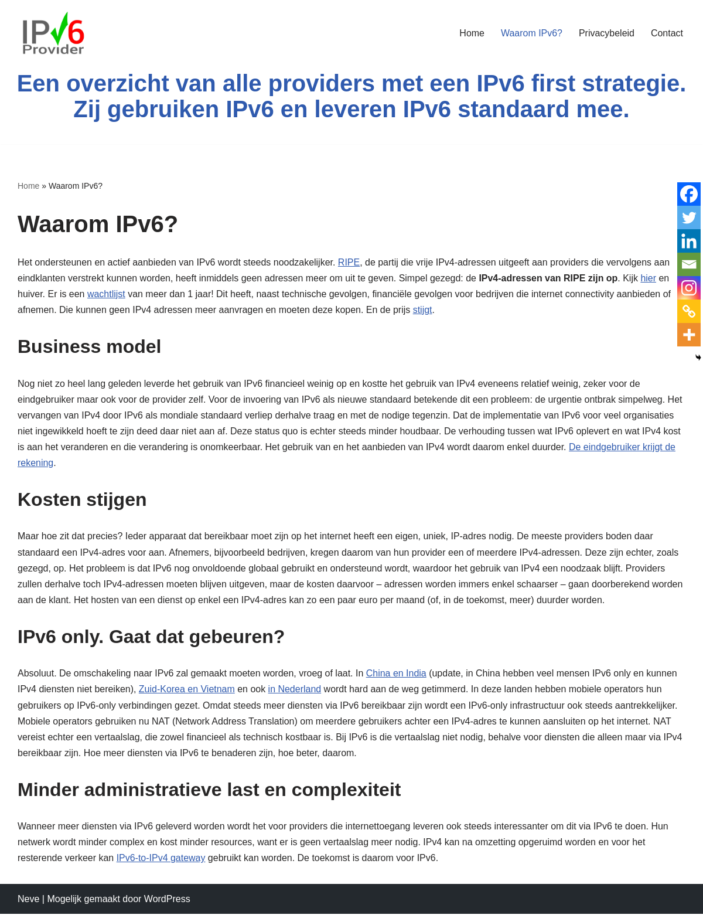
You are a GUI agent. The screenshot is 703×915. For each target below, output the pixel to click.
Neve (28, 900)
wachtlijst (106, 294)
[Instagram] (689, 288)
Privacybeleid (606, 33)
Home (471, 33)
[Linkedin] (689, 241)
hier (649, 278)
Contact (667, 33)
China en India (397, 674)
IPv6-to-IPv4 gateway (161, 860)
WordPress (167, 900)
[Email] (689, 264)
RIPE (349, 262)
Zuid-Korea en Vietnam (187, 690)
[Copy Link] (689, 311)
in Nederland (295, 690)
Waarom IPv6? (531, 33)
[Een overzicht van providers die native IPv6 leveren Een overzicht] (53, 33)
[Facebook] (689, 194)
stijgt (423, 310)
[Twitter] (689, 217)
